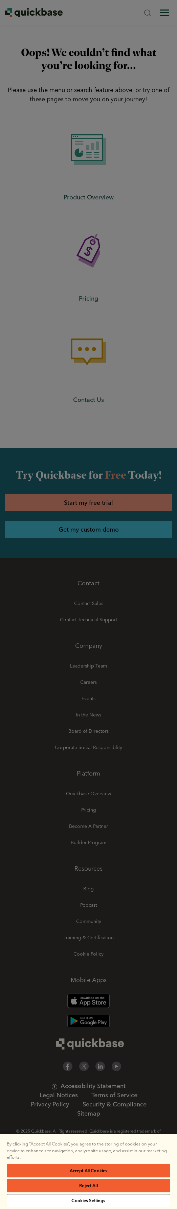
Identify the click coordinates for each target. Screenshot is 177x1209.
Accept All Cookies (88, 1170)
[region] (88, 1171)
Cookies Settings (88, 1200)
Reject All (88, 1185)
